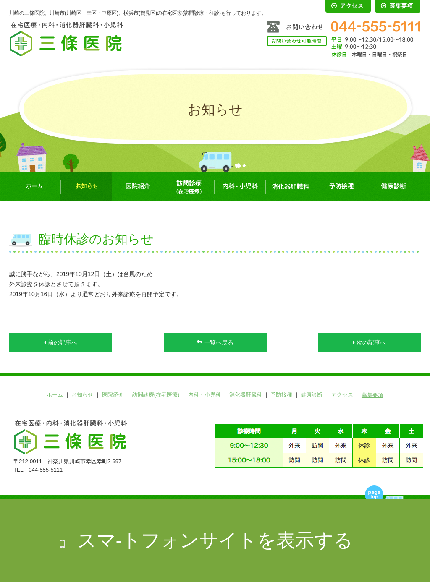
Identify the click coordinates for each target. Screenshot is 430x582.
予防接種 (342, 186)
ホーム (34, 186)
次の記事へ (369, 342)
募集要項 (372, 395)
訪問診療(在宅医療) (188, 186)
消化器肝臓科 (291, 186)
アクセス (342, 394)
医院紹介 (137, 186)
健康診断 (393, 186)
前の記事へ (60, 342)
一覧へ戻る (215, 342)
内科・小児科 (239, 186)
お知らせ (86, 186)
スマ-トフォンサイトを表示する (215, 540)
